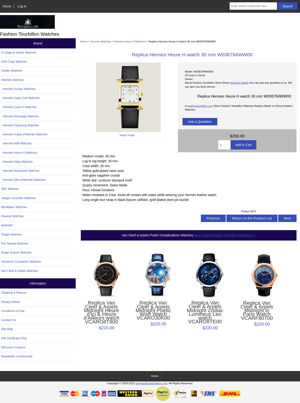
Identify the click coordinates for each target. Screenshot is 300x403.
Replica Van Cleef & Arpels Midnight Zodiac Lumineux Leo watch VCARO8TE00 (205, 312)
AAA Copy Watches (14, 61)
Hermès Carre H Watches (19, 107)
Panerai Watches (12, 216)
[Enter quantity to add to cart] (224, 144)
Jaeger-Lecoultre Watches (18, 198)
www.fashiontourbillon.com (151, 383)
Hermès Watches (100, 41)
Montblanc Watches (14, 207)
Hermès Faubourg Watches (20, 125)
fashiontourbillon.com (200, 105)
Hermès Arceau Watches (18, 89)
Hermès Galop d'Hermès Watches (24, 134)
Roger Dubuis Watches (16, 252)
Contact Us (8, 320)
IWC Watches (10, 188)
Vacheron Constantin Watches (21, 261)
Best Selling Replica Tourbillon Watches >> (224, 235)
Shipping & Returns (14, 292)
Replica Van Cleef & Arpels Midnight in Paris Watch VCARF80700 (257, 310)
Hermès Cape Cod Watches (20, 98)
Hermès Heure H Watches (129, 41)
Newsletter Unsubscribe (17, 356)
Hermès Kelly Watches (17, 161)
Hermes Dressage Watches (20, 116)
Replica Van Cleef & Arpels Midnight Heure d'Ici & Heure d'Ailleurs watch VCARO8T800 (101, 312)
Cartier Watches (11, 70)
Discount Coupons (13, 347)
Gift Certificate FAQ (14, 338)
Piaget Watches (11, 234)
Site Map (7, 329)
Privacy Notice (10, 302)
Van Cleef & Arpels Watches (19, 271)
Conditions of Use (13, 311)
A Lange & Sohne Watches (18, 52)
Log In (21, 6)
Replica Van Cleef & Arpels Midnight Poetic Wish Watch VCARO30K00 (153, 310)
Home (7, 6)
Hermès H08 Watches (16, 143)
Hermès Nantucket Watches (20, 170)
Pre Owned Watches (14, 243)
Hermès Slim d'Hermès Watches (23, 179)
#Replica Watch (239, 82)
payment (7, 225)
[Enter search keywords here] (253, 6)
